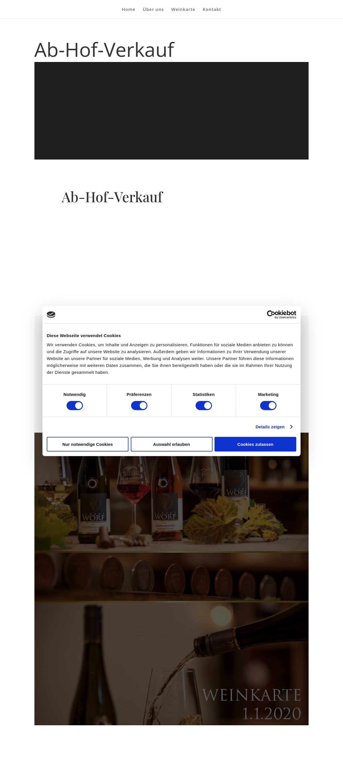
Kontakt (212, 9)
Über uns (153, 9)
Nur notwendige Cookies (88, 444)
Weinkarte (183, 9)
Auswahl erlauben (171, 444)
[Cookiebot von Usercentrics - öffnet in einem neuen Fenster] (271, 314)
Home (128, 9)
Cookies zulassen (255, 444)
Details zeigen (270, 426)
